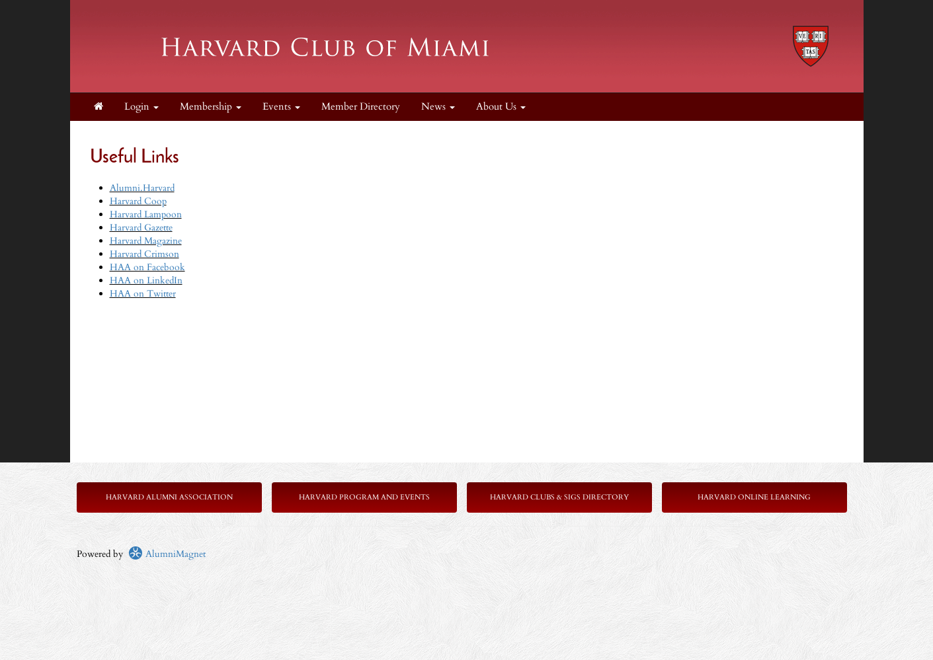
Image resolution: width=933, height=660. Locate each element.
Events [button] (281, 107)
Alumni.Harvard (142, 188)
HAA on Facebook (147, 267)
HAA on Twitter (143, 293)
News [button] (438, 107)
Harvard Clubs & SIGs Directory (559, 497)
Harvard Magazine (146, 241)
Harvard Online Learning (754, 497)
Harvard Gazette (141, 227)
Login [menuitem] (141, 107)
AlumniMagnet (167, 554)
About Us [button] (501, 107)
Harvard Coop (138, 201)
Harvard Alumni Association (169, 497)
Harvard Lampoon (146, 214)
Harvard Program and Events (364, 497)
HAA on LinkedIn (146, 280)
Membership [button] (210, 107)
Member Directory (360, 107)
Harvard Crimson (144, 254)
